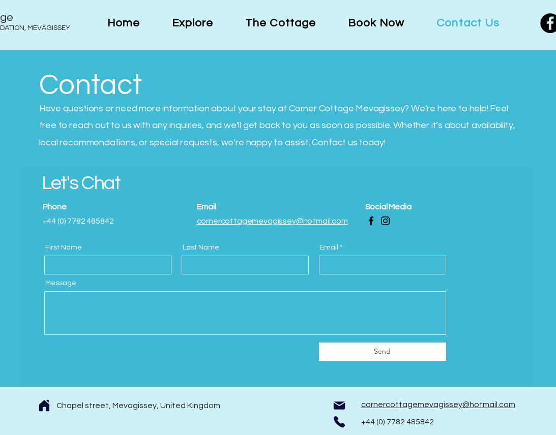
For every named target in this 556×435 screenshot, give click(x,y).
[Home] (44, 405)
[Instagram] (385, 221)
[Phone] (339, 421)
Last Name (201, 247)
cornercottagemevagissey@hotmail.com (272, 221)
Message (60, 283)
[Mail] (339, 405)
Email (329, 247)
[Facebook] (371, 221)
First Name (63, 247)
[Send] (382, 352)
